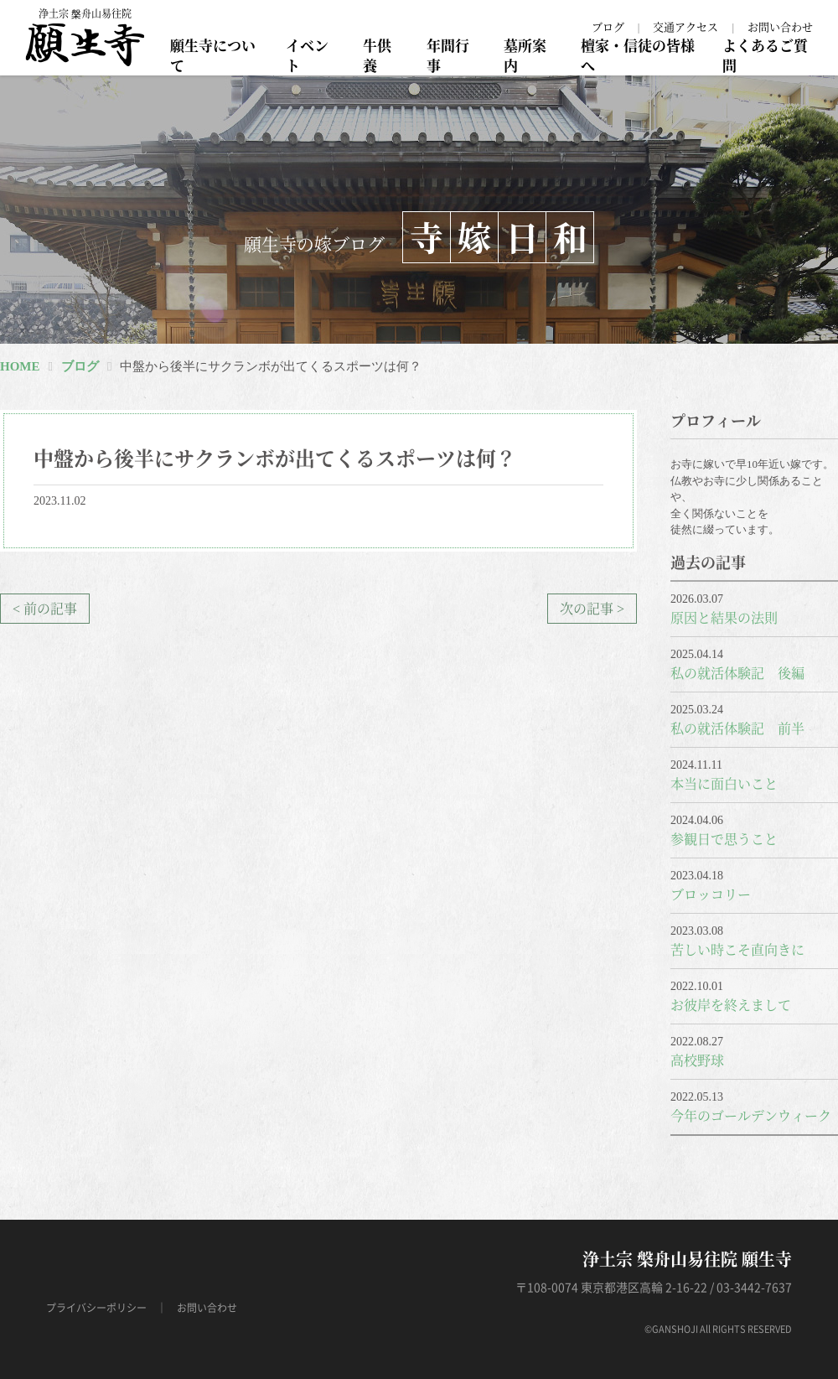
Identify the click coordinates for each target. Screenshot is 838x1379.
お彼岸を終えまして (730, 1004)
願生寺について (213, 54)
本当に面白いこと (724, 783)
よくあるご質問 (765, 54)
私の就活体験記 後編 (737, 672)
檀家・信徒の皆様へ (638, 54)
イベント (307, 54)
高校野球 (697, 1060)
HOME (20, 366)
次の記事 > (592, 608)
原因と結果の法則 (724, 617)
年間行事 (448, 54)
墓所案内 (525, 54)
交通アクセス (685, 26)
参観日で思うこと (724, 838)
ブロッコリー (710, 894)
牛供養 (377, 54)
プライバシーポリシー (96, 1308)
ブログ (608, 26)
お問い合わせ (780, 26)
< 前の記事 (45, 608)
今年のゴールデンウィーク (750, 1115)
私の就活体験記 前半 (737, 728)
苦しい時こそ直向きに (737, 949)
